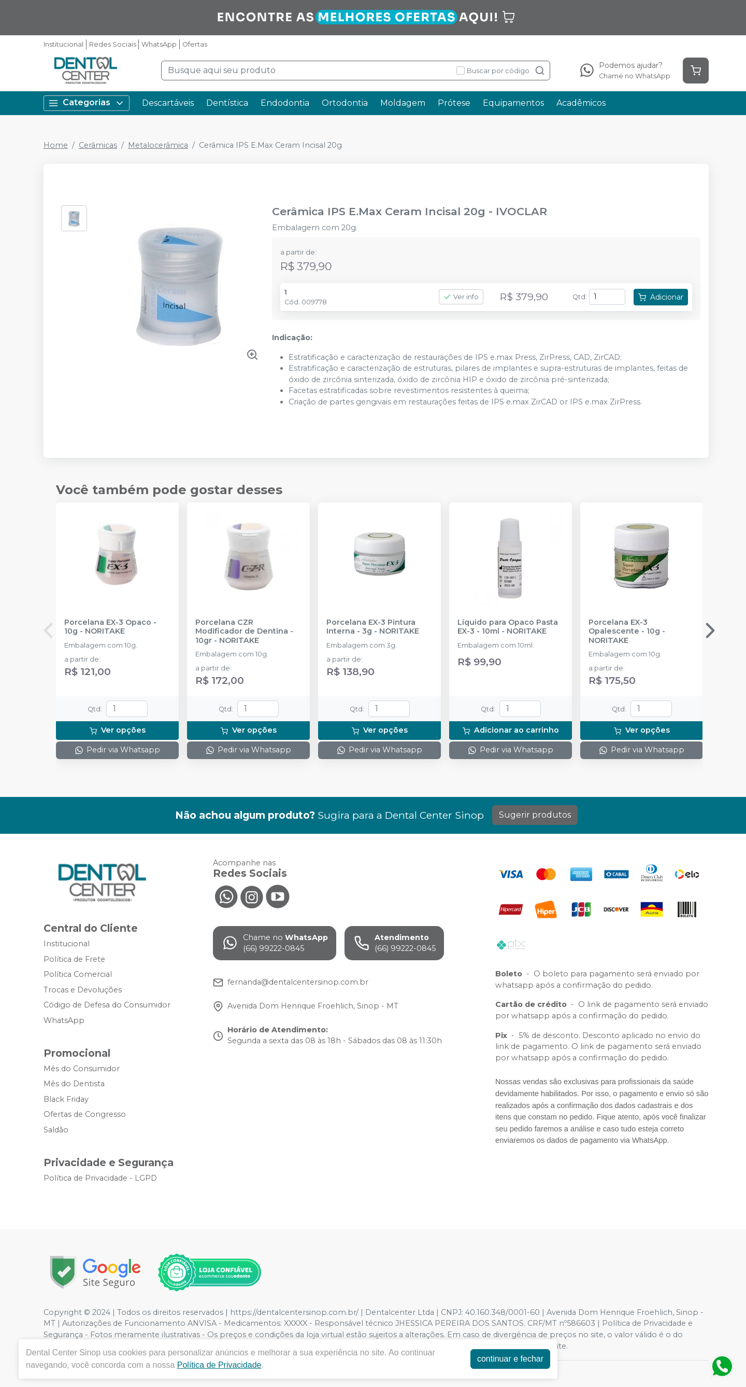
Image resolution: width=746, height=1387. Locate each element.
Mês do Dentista (74, 1083)
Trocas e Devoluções (83, 989)
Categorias (86, 102)
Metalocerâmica (158, 145)
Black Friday (66, 1099)
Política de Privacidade (219, 1365)
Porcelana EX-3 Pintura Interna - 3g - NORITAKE (372, 627)
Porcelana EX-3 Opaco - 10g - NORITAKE (110, 627)
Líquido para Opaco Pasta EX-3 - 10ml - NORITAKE (507, 627)
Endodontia (285, 103)
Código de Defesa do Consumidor (107, 1005)
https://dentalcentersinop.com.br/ (294, 1312)
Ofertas (194, 44)
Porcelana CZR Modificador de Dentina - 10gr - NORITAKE (244, 631)
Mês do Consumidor (82, 1068)
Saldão (56, 1129)
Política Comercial (78, 974)
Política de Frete (74, 959)
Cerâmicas (98, 145)
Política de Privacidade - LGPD (100, 1178)
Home (56, 145)
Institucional (63, 44)
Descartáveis (168, 103)
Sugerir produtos (535, 815)
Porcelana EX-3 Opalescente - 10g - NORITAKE (627, 631)
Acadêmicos (581, 103)
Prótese (454, 103)
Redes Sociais (112, 44)
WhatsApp (159, 44)
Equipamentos (513, 103)
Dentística (227, 103)
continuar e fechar (510, 1358)
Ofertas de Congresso (85, 1114)
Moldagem (402, 103)
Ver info (461, 297)
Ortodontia (345, 103)
